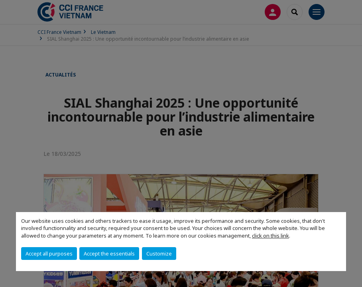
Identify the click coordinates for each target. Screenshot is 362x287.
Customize (159, 253)
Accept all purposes (49, 253)
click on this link (270, 235)
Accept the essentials (109, 253)
